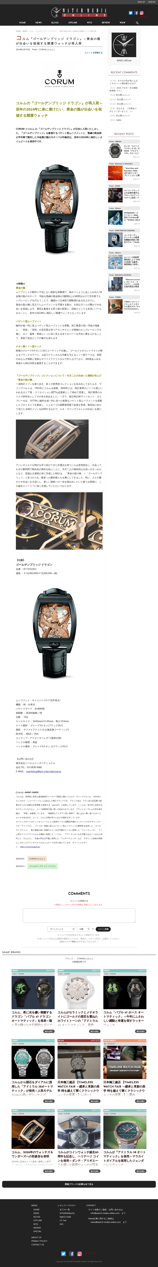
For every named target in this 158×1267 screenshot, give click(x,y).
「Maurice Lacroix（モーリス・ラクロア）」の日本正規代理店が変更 (132, 283)
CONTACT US (37, 1244)
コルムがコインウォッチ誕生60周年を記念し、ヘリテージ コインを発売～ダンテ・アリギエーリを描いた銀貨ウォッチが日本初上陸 (78, 1161)
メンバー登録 (69, 941)
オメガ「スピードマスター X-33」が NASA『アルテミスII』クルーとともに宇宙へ (132, 151)
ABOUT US (36, 1237)
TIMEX (118, 297)
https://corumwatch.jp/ (30, 846)
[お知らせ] (143, 17)
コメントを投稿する (93, 52)
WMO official (124, 60)
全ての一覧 (65, 1209)
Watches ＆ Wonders (124, 164)
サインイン (77, 935)
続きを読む (49, 1031)
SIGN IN (151, 2)
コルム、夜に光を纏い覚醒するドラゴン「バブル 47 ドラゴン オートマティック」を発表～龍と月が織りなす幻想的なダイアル (32, 1021)
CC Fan (64, 1044)
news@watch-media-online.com (106, 1222)
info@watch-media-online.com (105, 1213)
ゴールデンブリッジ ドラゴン (42, 866)
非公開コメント (123, 94)
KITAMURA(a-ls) (67, 1213)
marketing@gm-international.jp (43, 771)
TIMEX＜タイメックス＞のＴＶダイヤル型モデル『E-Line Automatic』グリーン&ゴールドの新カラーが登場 (132, 309)
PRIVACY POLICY (39, 1241)
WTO (89, 23)
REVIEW (106, 23)
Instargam (79, 1253)
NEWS (39, 23)
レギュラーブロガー (67, 1205)
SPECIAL (37, 1231)
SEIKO (117, 186)
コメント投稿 (103, 929)
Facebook (131, 13)
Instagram (142, 13)
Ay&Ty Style (65, 1216)
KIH (61, 1224)
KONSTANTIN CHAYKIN (125, 230)
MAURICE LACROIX (123, 275)
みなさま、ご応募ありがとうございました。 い (123, 109)
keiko (119, 120)
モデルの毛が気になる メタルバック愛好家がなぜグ (124, 82)
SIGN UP (141, 2)
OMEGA (118, 141)
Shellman (111, 1044)
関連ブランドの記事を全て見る (79, 1184)
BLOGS (55, 23)
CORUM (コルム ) (47, 49)
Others (118, 208)
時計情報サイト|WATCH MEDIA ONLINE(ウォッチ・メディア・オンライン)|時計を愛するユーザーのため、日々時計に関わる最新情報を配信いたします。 (79, 12)
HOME (22, 23)
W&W (122, 23)
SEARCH (137, 23)
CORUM (21, 974)
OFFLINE (72, 23)
